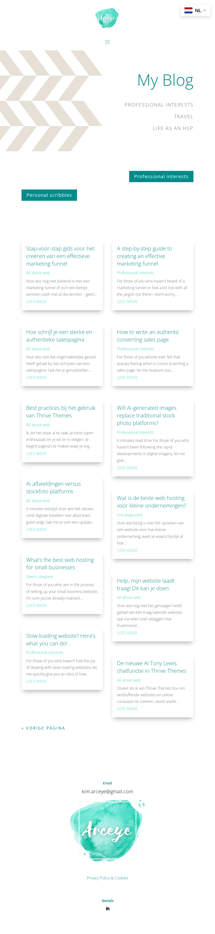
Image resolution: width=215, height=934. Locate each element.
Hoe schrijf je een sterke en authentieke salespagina (59, 335)
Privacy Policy (98, 878)
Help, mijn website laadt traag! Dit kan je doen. (145, 584)
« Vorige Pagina (43, 728)
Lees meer (36, 301)
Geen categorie (39, 576)
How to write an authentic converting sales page (148, 335)
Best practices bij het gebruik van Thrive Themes (61, 411)
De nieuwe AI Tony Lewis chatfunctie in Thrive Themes (151, 666)
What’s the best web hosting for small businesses (60, 563)
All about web (38, 272)
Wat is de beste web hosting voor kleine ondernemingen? (151, 501)
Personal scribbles (49, 195)
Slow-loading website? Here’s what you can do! (60, 639)
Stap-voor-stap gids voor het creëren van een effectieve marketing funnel (60, 256)
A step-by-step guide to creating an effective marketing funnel (144, 256)
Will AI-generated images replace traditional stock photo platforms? (146, 415)
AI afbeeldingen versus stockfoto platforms (53, 487)
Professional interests (161, 176)
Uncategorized (129, 515)
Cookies (121, 878)
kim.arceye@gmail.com (107, 791)
